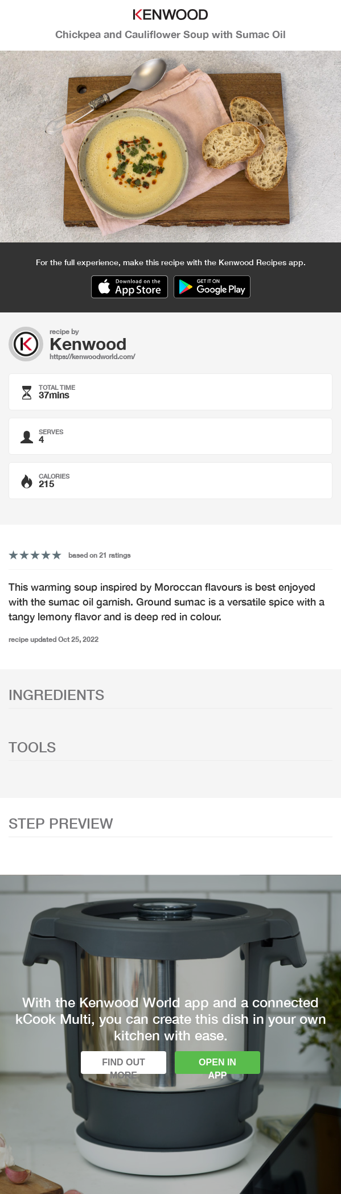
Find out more (123, 1065)
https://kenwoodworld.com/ (92, 356)
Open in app (217, 1065)
